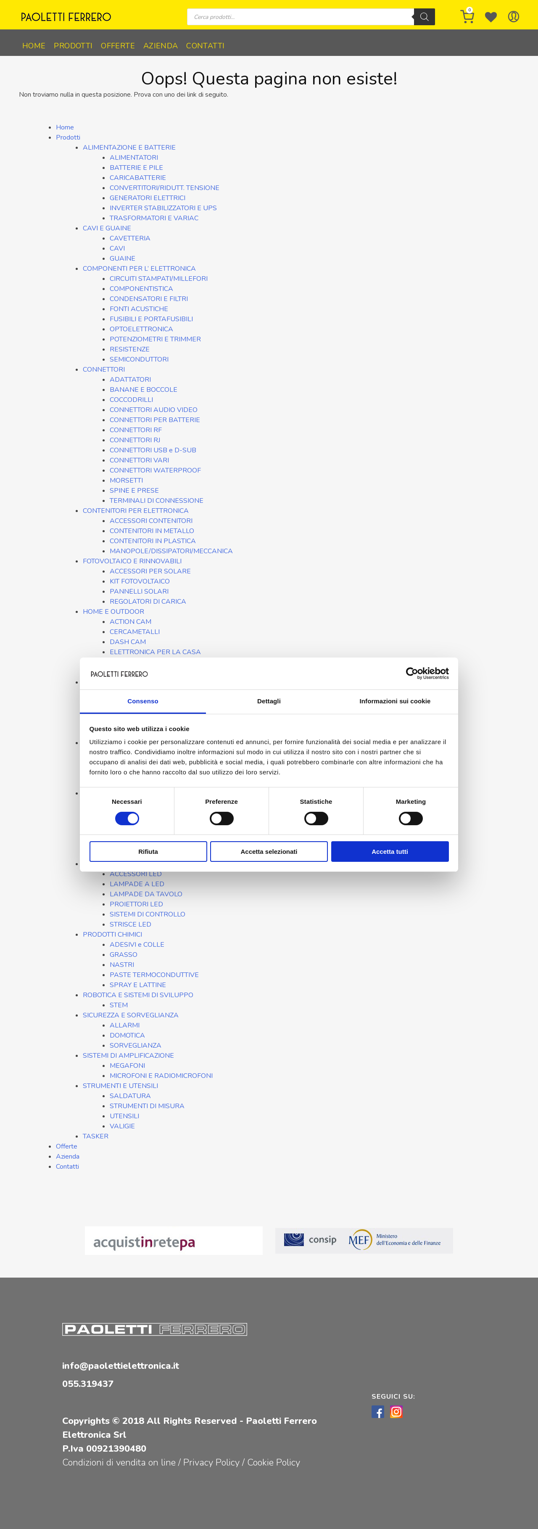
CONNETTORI (104, 369)
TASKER (95, 1136)
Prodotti (73, 46)
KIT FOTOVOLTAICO (140, 581)
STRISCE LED (130, 924)
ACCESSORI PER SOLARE (150, 571)
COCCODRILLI (131, 399)
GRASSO (123, 954)
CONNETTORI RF (136, 430)
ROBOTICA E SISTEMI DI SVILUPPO (138, 995)
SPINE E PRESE (134, 490)
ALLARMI (125, 1025)
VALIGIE (122, 1126)
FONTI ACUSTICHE (139, 309)
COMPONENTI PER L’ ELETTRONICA (139, 268)
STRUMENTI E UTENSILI (120, 1086)
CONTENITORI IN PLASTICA (153, 541)
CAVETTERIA (130, 238)
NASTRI (122, 964)
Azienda (160, 46)
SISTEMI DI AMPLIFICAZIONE (128, 1055)
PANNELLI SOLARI (139, 591)
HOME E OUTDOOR (113, 611)
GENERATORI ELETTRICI (147, 198)
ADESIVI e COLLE (137, 944)
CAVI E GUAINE (107, 228)
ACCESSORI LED (136, 874)
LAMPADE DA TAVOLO (146, 894)
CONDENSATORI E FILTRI (149, 299)
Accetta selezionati (268, 851)
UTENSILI (124, 1116)
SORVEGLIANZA (135, 1045)
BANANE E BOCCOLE (143, 389)
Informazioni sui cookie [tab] (395, 701)
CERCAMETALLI (135, 631)
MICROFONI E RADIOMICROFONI (161, 1075)
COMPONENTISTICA (141, 288)
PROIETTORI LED (136, 904)
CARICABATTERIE (138, 177)
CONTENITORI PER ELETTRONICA (136, 510)
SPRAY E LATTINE (138, 985)
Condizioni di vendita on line (119, 1462)
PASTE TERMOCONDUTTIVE (154, 975)
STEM (119, 1005)
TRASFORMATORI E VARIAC (154, 218)
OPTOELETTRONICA (141, 329)
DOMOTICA (127, 1035)
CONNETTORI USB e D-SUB (153, 450)
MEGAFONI (127, 1065)
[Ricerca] (424, 16)
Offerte (118, 46)
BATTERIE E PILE (136, 167)
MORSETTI (126, 480)
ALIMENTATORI (134, 157)
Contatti (205, 46)
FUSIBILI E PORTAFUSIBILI (151, 319)
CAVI (117, 248)
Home (33, 46)
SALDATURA (130, 1096)
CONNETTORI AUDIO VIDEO (154, 410)
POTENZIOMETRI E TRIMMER (155, 339)
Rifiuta (148, 851)
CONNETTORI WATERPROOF (155, 470)
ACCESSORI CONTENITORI (151, 521)
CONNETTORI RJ (135, 440)
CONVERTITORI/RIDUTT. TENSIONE (164, 188)
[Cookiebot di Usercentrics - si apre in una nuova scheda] (412, 673)
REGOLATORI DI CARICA (148, 601)
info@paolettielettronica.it (120, 1366)
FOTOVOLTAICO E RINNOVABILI (132, 561)
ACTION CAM (130, 621)
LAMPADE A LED (137, 884)
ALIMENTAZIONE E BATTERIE (129, 147)
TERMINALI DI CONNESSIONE (156, 500)
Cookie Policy (273, 1462)
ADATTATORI (130, 379)
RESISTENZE (130, 349)
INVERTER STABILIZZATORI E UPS (163, 208)
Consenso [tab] (142, 701)
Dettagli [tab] (269, 701)
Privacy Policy (212, 1462)
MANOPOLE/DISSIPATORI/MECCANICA (171, 551)
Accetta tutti (390, 851)
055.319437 (87, 1384)
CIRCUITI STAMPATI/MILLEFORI (159, 278)
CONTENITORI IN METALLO (152, 531)
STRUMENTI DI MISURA (147, 1106)
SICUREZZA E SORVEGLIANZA (131, 1015)
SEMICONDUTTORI (139, 359)
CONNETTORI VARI (139, 460)
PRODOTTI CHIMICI (112, 934)
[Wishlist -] (491, 16)
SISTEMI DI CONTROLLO (147, 914)
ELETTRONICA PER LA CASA (155, 652)
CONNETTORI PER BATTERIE (155, 420)
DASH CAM (128, 642)
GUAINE (122, 258)
